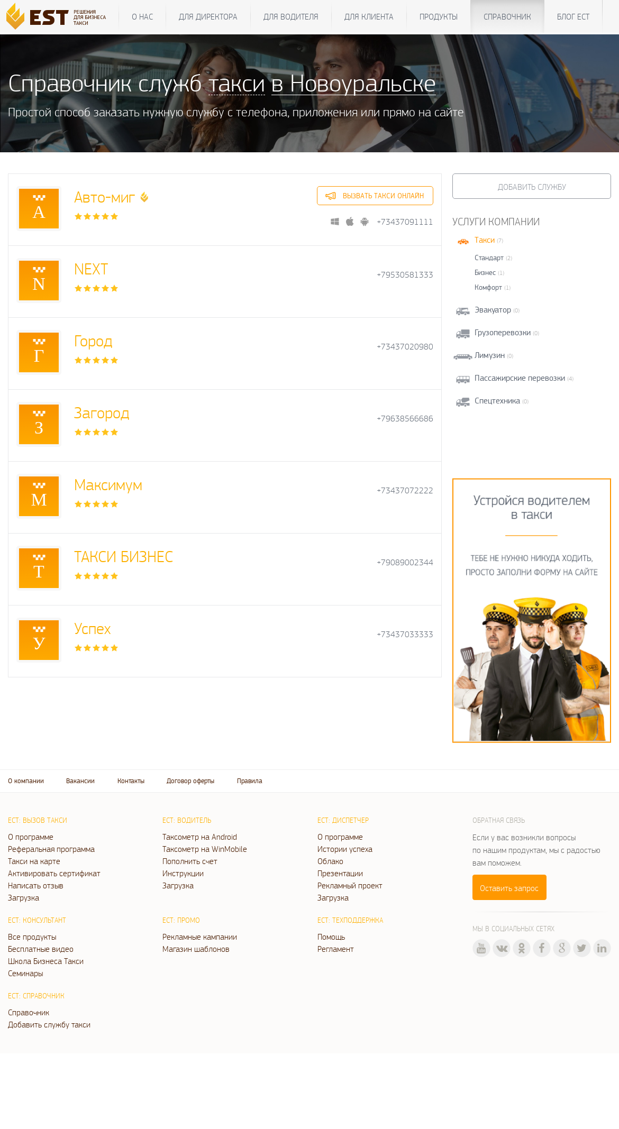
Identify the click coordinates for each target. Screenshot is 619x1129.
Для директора (208, 16)
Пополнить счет (189, 861)
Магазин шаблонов (196, 948)
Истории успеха (344, 848)
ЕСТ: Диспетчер (343, 820)
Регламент (335, 948)
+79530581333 (405, 275)
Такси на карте (34, 861)
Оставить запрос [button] (509, 888)
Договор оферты (190, 780)
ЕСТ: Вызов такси (37, 820)
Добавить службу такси (49, 1024)
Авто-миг (104, 196)
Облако (330, 861)
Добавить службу (532, 186)
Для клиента (369, 16)
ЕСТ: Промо (181, 920)
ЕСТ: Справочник (36, 996)
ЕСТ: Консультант (37, 920)
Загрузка (23, 897)
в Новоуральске (353, 82)
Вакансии (80, 780)
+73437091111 (405, 222)
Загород (102, 412)
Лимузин (490, 355)
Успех (92, 628)
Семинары (25, 973)
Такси (485, 239)
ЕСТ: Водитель (186, 820)
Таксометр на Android (199, 836)
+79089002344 (405, 562)
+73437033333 (405, 634)
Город (93, 340)
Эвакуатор (493, 309)
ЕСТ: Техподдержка (350, 920)
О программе (30, 836)
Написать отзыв (35, 885)
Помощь (331, 936)
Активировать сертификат (54, 873)
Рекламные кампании (199, 936)
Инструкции (183, 873)
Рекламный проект (350, 885)
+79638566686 (405, 419)
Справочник (507, 16)
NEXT (91, 268)
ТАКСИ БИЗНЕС (123, 556)
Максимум (108, 484)
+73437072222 (405, 490)
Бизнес (485, 272)
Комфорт (488, 287)
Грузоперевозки (503, 332)
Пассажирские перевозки (520, 377)
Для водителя (290, 16)
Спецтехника (497, 400)
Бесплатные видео (41, 948)
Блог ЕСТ (573, 16)
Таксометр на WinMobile (204, 848)
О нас (142, 16)
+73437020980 (405, 347)
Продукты (439, 16)
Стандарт (489, 257)
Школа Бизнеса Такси (46, 961)
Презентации (340, 873)
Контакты (130, 780)
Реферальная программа (51, 848)
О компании (26, 780)
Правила (249, 780)
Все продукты (32, 936)
